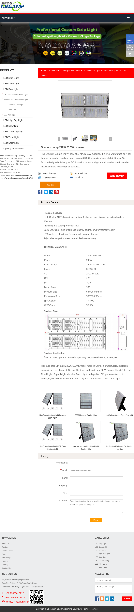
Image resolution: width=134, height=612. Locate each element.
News (4, 554)
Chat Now (50, 185)
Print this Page (47, 173)
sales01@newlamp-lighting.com (19, 175)
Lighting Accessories (13, 148)
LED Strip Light (11, 78)
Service (5, 561)
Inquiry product (47, 177)
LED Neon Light (11, 83)
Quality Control (7, 551)
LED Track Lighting (12, 131)
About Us (5, 544)
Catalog (5, 565)
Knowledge (6, 558)
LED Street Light (10, 110)
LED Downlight (10, 126)
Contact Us (6, 568)
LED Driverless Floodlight (13, 105)
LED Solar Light (11, 143)
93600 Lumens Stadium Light (86, 415)
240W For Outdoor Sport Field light (119, 415)
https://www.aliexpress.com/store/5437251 (17, 178)
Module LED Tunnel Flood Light (16, 100)
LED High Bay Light (13, 120)
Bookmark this (78, 173)
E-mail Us (76, 177)
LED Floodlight (10, 89)
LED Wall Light (9, 115)
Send (96, 520)
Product (51, 70)
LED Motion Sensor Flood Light (16, 95)
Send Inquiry (117, 176)
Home (43, 70)
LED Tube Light (11, 137)
